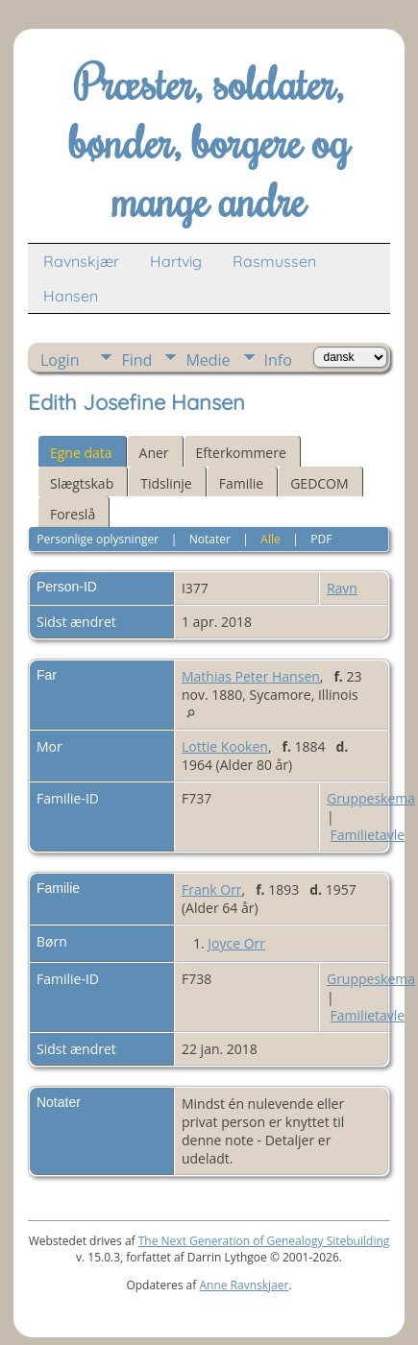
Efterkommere (241, 453)
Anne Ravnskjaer (243, 1285)
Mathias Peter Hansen (251, 676)
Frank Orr (212, 889)
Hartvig (176, 261)
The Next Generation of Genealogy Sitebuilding (264, 1241)
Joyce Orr (236, 943)
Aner (154, 453)
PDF (321, 539)
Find (136, 360)
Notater (210, 539)
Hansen (70, 295)
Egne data (81, 453)
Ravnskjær (81, 261)
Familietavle (368, 835)
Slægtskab (81, 483)
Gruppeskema (371, 798)
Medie (207, 360)
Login (60, 360)
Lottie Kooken (225, 746)
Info (278, 360)
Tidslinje (166, 483)
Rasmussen (274, 261)
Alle (270, 539)
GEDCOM (319, 483)
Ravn (342, 588)
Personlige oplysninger (98, 539)
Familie (241, 483)
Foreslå (72, 514)
